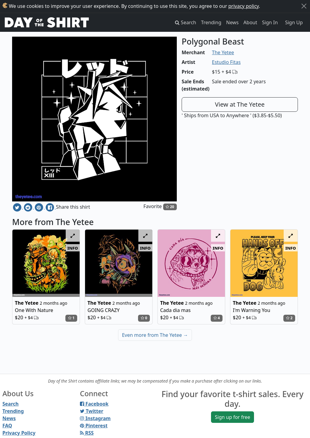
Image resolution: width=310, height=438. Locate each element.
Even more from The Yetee (155, 335)
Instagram (95, 418)
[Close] (304, 6)
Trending (211, 22)
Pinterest (93, 425)
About (250, 22)
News (232, 22)
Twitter (91, 411)
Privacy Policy (18, 433)
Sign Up (294, 22)
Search (10, 403)
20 (170, 206)
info (73, 247)
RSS (87, 433)
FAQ (7, 425)
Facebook (94, 403)
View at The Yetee (240, 104)
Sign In (270, 22)
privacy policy (243, 6)
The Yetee (223, 52)
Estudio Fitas (226, 62)
